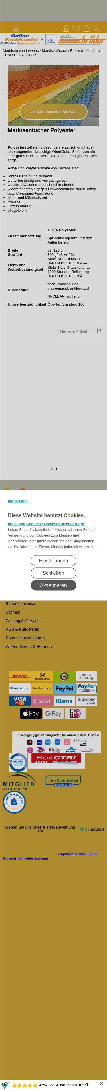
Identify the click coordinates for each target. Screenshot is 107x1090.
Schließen (53, 572)
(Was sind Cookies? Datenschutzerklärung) (46, 523)
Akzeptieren (53, 585)
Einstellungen (53, 560)
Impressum (18, 501)
